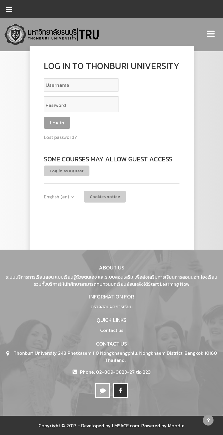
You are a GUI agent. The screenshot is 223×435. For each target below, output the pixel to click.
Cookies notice (105, 196)
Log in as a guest (67, 171)
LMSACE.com (125, 425)
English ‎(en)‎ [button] (57, 196)
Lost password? (60, 137)
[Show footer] (208, 420)
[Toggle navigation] (211, 31)
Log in (57, 122)
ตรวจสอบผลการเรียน (112, 306)
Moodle (176, 425)
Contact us (111, 330)
